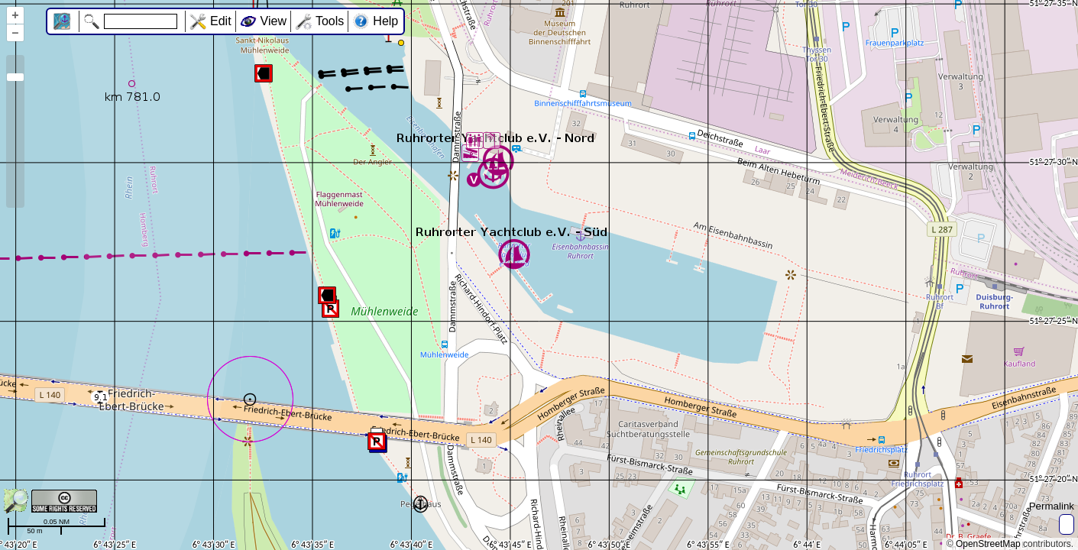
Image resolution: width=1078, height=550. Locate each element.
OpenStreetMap (988, 544)
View (273, 21)
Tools (330, 21)
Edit (220, 21)
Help (385, 21)
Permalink (1051, 506)
